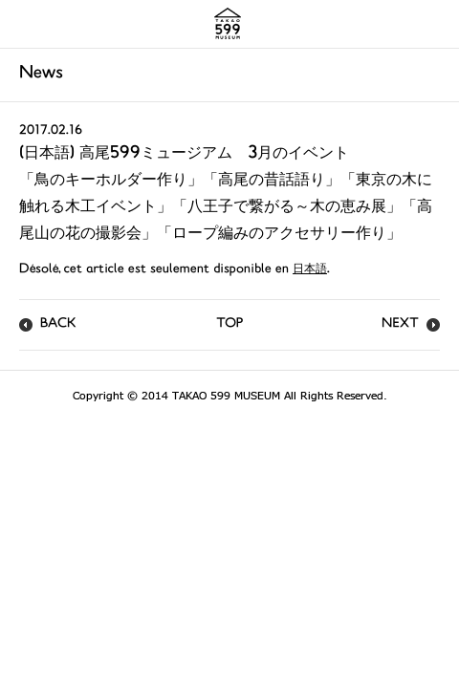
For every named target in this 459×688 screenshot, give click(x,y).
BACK (58, 324)
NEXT (400, 324)
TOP (229, 324)
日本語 (310, 270)
